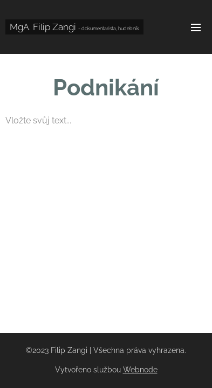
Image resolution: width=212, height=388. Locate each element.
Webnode (140, 369)
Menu (196, 27)
